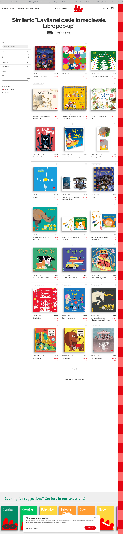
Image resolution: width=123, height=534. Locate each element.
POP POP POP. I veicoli (69, 278)
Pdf (58, 32)
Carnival (19, 509)
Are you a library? (61, 8)
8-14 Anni (21, 8)
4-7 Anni (12, 8)
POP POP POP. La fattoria (41, 278)
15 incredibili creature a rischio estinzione (42, 238)
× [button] (97, 517)
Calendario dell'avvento (40, 76)
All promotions (9, 89)
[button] (32, 528)
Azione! (35, 197)
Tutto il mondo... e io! (68, 318)
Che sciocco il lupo (39, 157)
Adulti (37, 8)
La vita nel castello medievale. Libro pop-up (71, 117)
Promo (7, 92)
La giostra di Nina (96, 358)
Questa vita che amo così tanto (99, 117)
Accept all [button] (90, 528)
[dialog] (61, 523)
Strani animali (37, 358)
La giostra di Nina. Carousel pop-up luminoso (70, 198)
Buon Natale (37, 318)
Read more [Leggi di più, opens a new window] (63, 522)
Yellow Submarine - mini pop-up (71, 158)
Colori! (64, 76)
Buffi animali (66, 358)
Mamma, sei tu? (96, 157)
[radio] (50, 32)
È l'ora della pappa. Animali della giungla (99, 238)
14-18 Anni (29, 8)
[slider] (2, 57)
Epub (67, 32)
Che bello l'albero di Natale (99, 76)
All (49, 32)
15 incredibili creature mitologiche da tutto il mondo (100, 319)
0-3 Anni (5, 8)
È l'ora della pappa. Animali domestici (70, 238)
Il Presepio (94, 197)
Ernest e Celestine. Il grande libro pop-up (42, 117)
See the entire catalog (74, 379)
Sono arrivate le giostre (98, 278)
